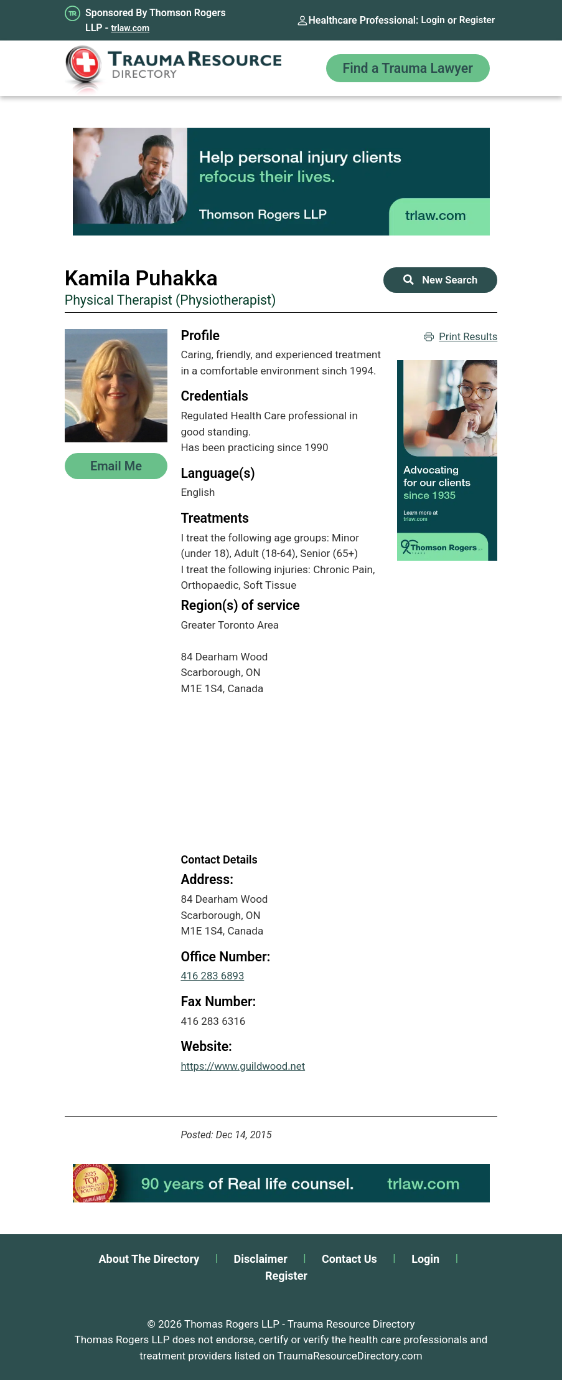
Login (430, 20)
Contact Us (349, 1258)
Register (476, 20)
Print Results (460, 337)
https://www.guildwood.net (243, 1066)
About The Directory (149, 1258)
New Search (440, 280)
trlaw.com (130, 28)
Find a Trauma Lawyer (404, 68)
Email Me (116, 466)
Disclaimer (261, 1258)
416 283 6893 (212, 975)
